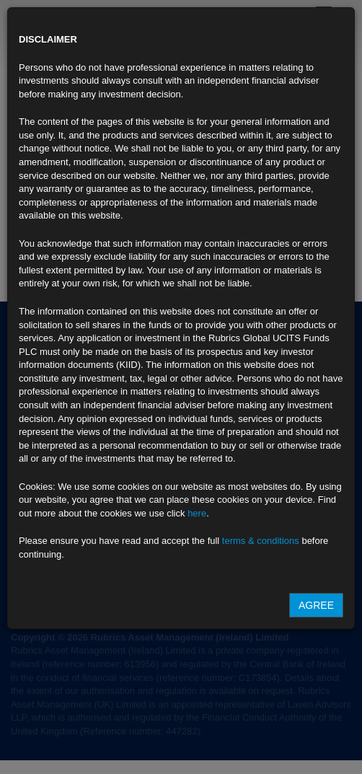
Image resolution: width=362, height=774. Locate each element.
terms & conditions (260, 540)
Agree (316, 605)
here (196, 513)
